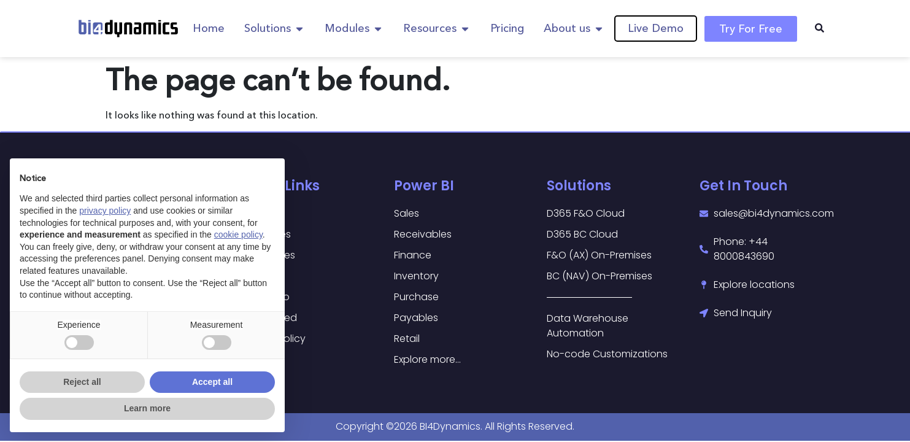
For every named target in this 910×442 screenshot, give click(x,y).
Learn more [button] (147, 408)
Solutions (579, 185)
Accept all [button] (212, 382)
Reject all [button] (82, 382)
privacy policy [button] (105, 210)
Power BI (424, 185)
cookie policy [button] (238, 234)
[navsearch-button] (820, 29)
